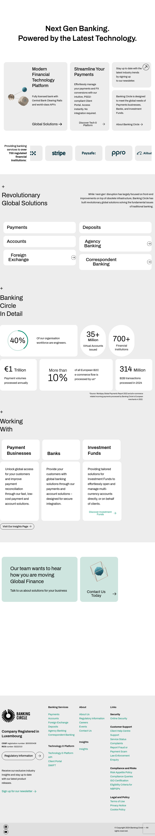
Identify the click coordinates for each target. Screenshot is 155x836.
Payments (53, 714)
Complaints (116, 743)
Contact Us (85, 730)
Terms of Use (117, 801)
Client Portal (55, 761)
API (50, 757)
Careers (83, 722)
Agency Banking (57, 730)
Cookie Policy (117, 809)
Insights (83, 749)
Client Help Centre (120, 731)
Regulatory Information (92, 718)
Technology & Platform (60, 753)
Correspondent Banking (61, 734)
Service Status (118, 739)
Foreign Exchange (58, 722)
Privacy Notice (118, 805)
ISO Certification (119, 780)
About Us (84, 714)
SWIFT (52, 765)
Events (83, 726)
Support (114, 735)
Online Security (118, 718)
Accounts (53, 718)
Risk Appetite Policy (121, 772)
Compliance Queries (121, 776)
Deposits (53, 726)
